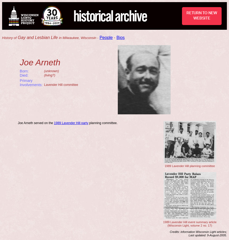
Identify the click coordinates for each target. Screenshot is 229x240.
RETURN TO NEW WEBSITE (201, 15)
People (106, 37)
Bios (120, 37)
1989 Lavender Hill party (71, 123)
